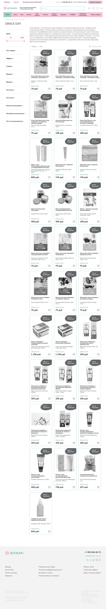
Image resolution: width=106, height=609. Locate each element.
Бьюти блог (9, 570)
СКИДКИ (72, 14)
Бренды (16, 2)
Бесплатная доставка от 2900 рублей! (32, 2)
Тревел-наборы (95, 14)
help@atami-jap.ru (93, 556)
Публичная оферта (91, 570)
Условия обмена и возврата (49, 576)
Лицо (15, 14)
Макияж (45, 14)
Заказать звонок (95, 2)
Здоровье (63, 14)
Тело (21, 14)
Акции (7, 14)
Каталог (17, 19)
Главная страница (9, 19)
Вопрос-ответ (89, 567)
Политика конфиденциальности (50, 570)
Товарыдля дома (54, 14)
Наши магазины (11, 573)
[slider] (6, 41)
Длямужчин (37, 14)
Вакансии (8, 576)
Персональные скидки (47, 567)
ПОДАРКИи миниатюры (83, 14)
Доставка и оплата (45, 573)
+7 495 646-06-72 (65, 2)
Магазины (7, 2)
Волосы (29, 14)
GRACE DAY (35, 86)
